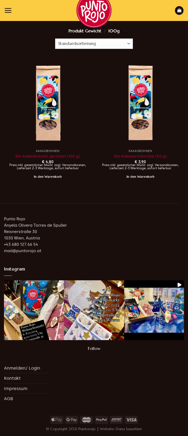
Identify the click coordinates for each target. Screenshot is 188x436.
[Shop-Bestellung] (94, 44)
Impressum (15, 388)
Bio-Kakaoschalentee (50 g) (140, 156)
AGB (8, 398)
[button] (34, 310)
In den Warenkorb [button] (48, 177)
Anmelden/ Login (22, 368)
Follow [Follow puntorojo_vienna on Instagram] (94, 348)
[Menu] (8, 10)
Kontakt (12, 378)
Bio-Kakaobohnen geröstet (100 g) (47, 156)
